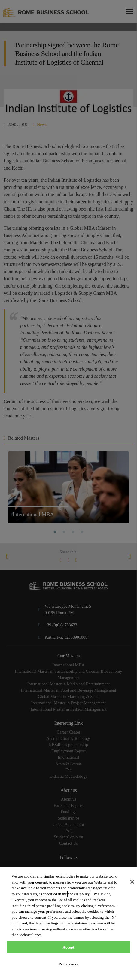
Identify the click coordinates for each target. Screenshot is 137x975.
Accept (68, 947)
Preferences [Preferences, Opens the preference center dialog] (68, 964)
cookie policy (79, 894)
